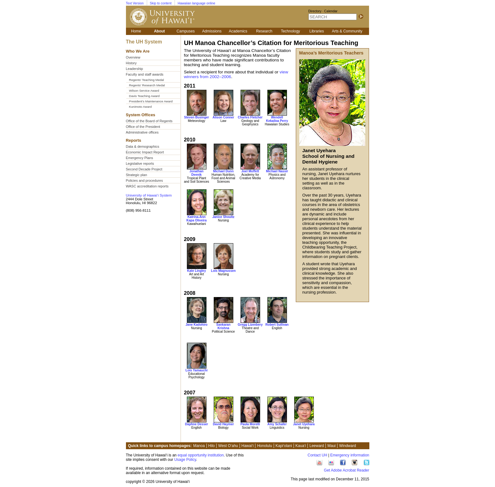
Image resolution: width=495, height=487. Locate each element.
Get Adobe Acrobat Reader (346, 470)
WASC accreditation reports (147, 186)
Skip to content (161, 3)
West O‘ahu (228, 446)
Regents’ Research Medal (147, 85)
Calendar (330, 11)
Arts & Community (347, 31)
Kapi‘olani (284, 446)
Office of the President (143, 127)
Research (264, 31)
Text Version (135, 3)
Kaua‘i (300, 446)
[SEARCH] (332, 17)
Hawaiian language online (196, 3)
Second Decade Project (144, 169)
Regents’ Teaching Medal (146, 80)
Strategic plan (136, 175)
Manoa (199, 446)
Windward (347, 446)
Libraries (316, 31)
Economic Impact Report (145, 152)
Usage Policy (185, 459)
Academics (238, 31)
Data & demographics (142, 146)
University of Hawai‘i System (149, 195)
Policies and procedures (144, 180)
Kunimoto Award (140, 106)
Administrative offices (142, 132)
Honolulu (264, 446)
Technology (290, 31)
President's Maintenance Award (151, 101)
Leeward (316, 446)
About (159, 31)
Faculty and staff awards (145, 74)
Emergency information (349, 455)
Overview (133, 57)
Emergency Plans (139, 158)
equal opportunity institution (201, 455)
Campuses (185, 31)
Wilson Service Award (144, 90)
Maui (331, 446)
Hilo (211, 446)
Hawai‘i (248, 446)
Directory (315, 11)
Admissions (211, 31)
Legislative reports (140, 163)
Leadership (134, 69)
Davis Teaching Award (144, 96)
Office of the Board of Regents (149, 121)
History (131, 63)
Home (136, 31)
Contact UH (317, 455)
